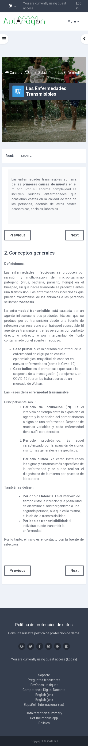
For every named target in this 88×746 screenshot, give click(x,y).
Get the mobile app (44, 718)
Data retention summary (44, 713)
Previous (17, 235)
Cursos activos (14, 73)
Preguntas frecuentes (44, 680)
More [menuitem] (72, 21)
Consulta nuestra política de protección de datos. (44, 633)
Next (74, 235)
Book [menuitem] (10, 156)
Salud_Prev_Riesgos (45, 73)
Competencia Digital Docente (44, 690)
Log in (78, 5)
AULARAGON (28, 73)
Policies (44, 723)
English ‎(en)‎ (44, 695)
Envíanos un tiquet (44, 685)
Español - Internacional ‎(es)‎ (44, 705)
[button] (12, 6)
